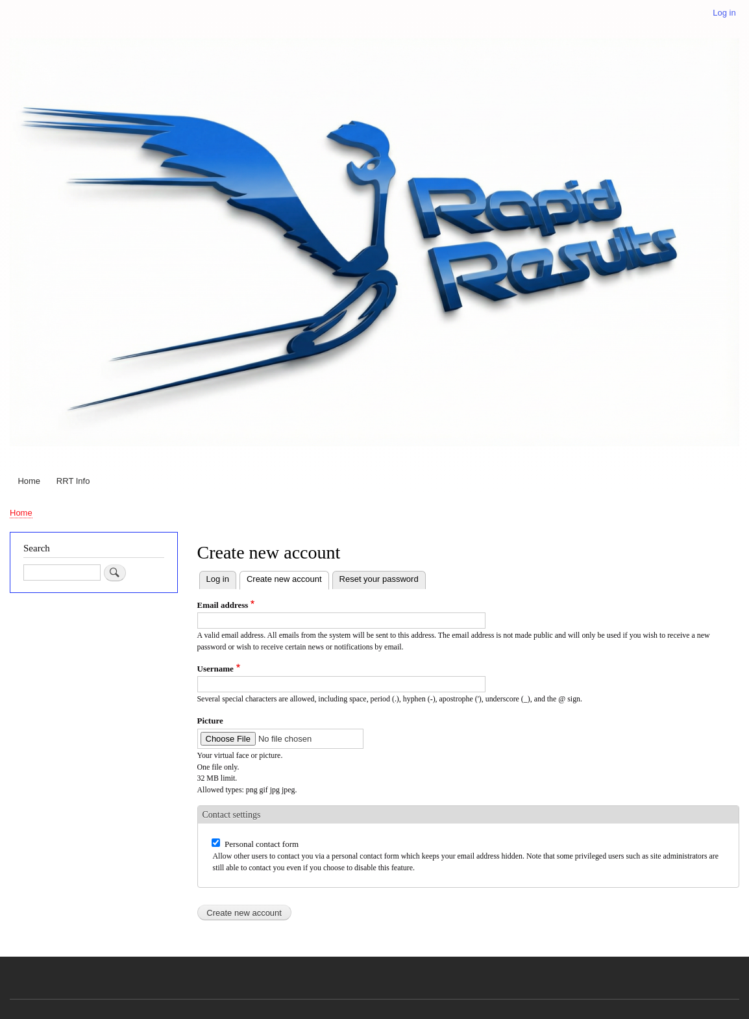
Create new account (288, 578)
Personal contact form (262, 844)
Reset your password (379, 579)
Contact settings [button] (232, 815)
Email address (223, 605)
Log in (724, 13)
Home (29, 481)
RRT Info (73, 481)
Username (215, 668)
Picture (210, 720)
